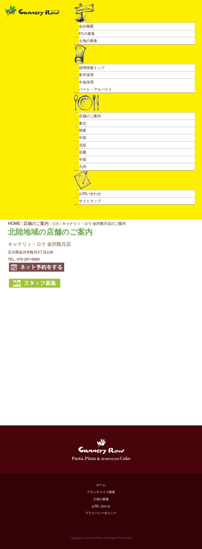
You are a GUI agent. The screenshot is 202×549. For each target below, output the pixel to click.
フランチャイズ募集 (101, 492)
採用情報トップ (92, 68)
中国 (82, 159)
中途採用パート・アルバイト (95, 85)
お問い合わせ (90, 194)
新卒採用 (86, 75)
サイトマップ (90, 201)
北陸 (82, 145)
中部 (82, 138)
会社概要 (86, 26)
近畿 (82, 152)
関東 (82, 130)
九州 (82, 167)
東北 (82, 123)
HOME (14, 223)
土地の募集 (88, 41)
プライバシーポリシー (101, 513)
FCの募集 (87, 33)
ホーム (101, 485)
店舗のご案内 (90, 116)
